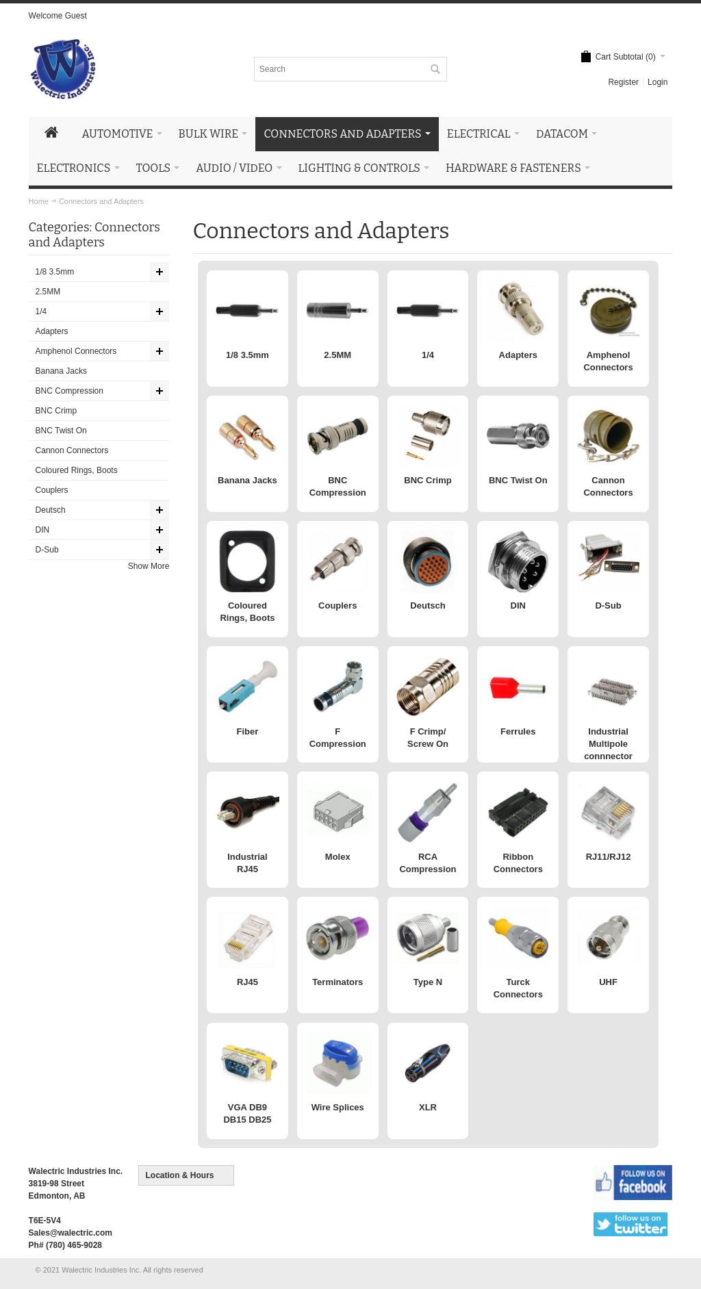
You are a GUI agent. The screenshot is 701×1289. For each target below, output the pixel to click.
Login (657, 82)
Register (623, 82)
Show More (149, 566)
